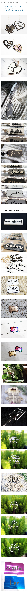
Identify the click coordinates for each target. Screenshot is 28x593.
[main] (14, 8)
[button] (2, 2)
